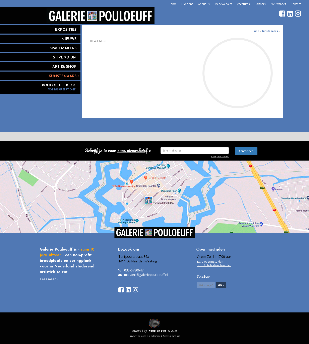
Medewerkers (223, 4)
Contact (296, 4)
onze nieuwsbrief (132, 150)
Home (173, 4)
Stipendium (64, 57)
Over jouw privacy (219, 156)
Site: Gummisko (171, 335)
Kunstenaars (64, 76)
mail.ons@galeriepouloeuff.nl (146, 274)
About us (204, 4)
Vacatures (243, 4)
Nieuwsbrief (278, 4)
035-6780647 (133, 270)
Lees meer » (49, 279)
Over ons (187, 4)
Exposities (65, 30)
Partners (260, 4)
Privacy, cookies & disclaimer (144, 335)
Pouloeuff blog (40, 88)
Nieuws (68, 39)
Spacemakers (63, 48)
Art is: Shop (64, 67)
